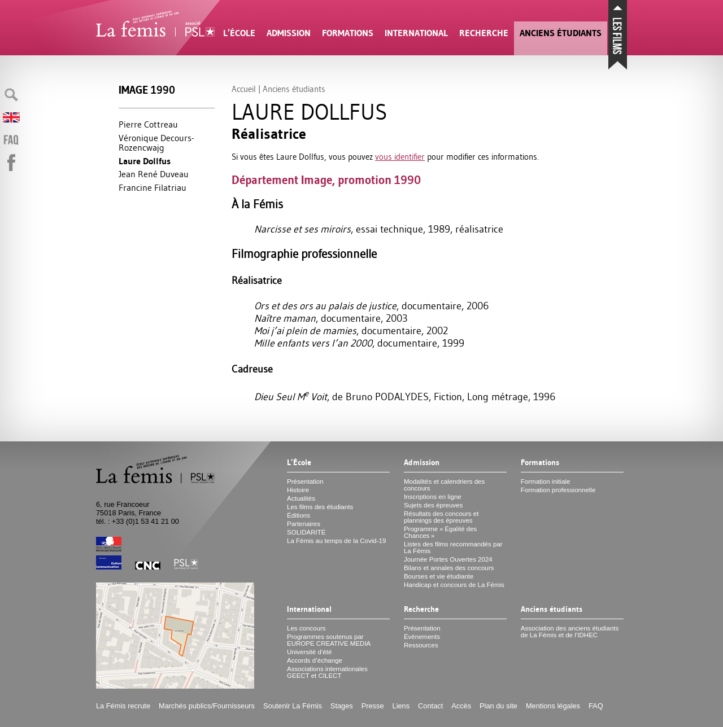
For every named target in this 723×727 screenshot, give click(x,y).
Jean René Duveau (154, 173)
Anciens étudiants (561, 33)
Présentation (305, 481)
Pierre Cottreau (148, 124)
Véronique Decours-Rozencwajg (156, 143)
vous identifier (400, 156)
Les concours (306, 628)
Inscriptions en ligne (432, 496)
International (416, 33)
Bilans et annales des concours (449, 567)
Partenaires (303, 523)
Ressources (421, 645)
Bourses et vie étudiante (439, 576)
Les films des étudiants (320, 506)
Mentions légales (553, 706)
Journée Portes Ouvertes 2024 (448, 559)
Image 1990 (147, 90)
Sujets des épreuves (433, 505)
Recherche (483, 33)
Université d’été (309, 652)
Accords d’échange (314, 660)
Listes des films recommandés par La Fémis (453, 547)
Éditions (298, 515)
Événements (422, 636)
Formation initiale (545, 481)
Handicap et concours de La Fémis (454, 584)
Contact (430, 706)
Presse (373, 706)
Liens (401, 706)
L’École (239, 33)
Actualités (301, 498)
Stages (341, 706)
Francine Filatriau (152, 187)
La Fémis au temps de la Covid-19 (336, 540)
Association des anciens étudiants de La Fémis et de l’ (570, 631)
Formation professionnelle (558, 490)
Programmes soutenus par (329, 640)
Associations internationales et (327, 672)
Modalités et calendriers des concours (444, 485)
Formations (347, 33)
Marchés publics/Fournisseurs (207, 706)
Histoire (298, 490)
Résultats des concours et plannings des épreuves (441, 517)
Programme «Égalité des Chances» (440, 532)
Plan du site (498, 706)
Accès (461, 706)
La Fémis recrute (123, 706)
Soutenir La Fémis (292, 706)
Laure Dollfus (145, 161)
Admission (289, 33)
